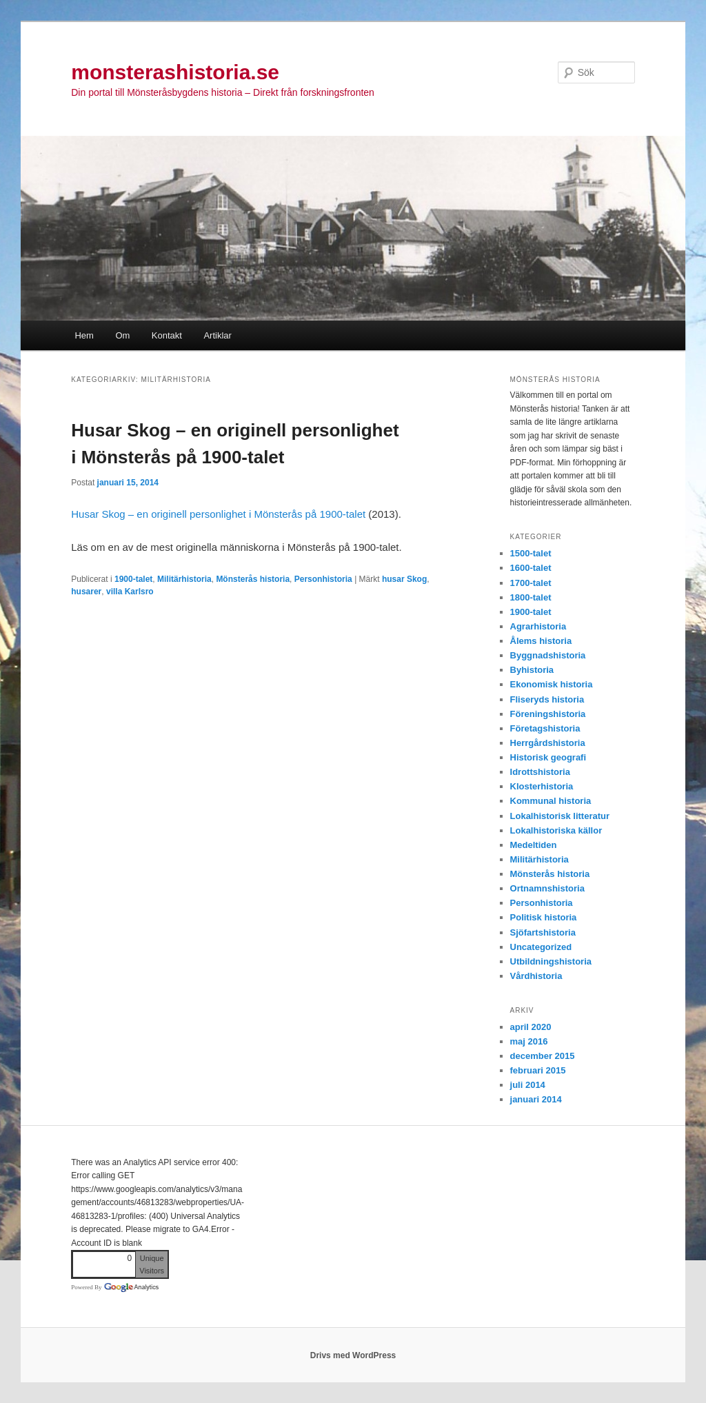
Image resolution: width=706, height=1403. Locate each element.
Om (122, 335)
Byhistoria (532, 670)
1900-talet (133, 579)
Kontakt (167, 335)
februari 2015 (538, 1070)
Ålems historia (541, 641)
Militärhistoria (184, 579)
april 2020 (531, 1027)
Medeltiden (533, 845)
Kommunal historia (551, 801)
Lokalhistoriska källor (556, 830)
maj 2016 (529, 1041)
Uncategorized (541, 947)
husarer (86, 591)
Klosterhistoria (542, 786)
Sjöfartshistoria (543, 932)
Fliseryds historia (547, 699)
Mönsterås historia (253, 579)
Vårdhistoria (536, 976)
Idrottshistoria (540, 772)
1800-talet (531, 597)
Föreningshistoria (548, 714)
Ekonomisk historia (551, 684)
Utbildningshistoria (551, 961)
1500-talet (531, 553)
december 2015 (542, 1056)
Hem (83, 335)
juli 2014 (527, 1085)
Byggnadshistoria (548, 655)
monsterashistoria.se (175, 72)
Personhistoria (323, 579)
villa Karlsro (130, 591)
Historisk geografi (548, 757)
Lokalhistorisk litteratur (559, 816)
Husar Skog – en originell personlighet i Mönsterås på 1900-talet (219, 514)
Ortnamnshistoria (547, 888)
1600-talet (531, 568)
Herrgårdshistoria (547, 743)
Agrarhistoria (538, 626)
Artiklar (217, 335)
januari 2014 (536, 1099)
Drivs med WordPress (353, 1355)
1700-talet (531, 583)
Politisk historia (543, 917)
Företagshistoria (545, 728)
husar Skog (404, 579)
